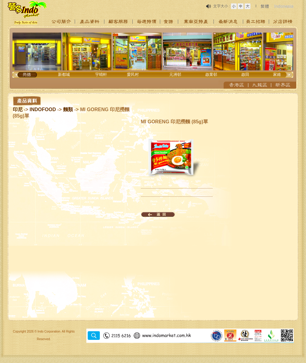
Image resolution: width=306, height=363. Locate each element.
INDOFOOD (43, 109)
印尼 (18, 109)
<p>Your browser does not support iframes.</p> (153, 58)
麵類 (68, 109)
